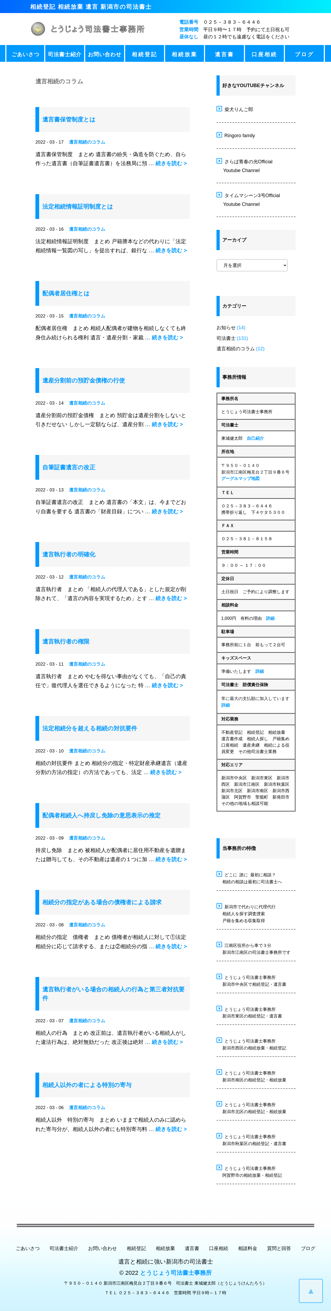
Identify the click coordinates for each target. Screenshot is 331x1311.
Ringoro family (235, 135)
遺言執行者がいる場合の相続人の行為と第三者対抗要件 (113, 993)
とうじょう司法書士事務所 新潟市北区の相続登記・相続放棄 (251, 1107)
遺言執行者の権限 (65, 641)
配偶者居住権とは (66, 293)
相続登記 (144, 54)
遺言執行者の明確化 (68, 554)
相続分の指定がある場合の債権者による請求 (102, 902)
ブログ (304, 54)
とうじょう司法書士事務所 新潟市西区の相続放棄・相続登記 (251, 1044)
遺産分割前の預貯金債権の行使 (83, 380)
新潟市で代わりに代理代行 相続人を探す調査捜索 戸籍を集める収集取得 (246, 913)
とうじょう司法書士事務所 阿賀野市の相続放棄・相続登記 (249, 1171)
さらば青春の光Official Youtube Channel (244, 165)
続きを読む (171, 163)
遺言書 (224, 54)
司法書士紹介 (64, 54)
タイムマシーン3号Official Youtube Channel (248, 199)
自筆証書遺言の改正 (68, 467)
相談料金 (247, 1248)
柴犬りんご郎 (234, 108)
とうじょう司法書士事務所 (176, 1272)
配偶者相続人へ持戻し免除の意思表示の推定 (101, 815)
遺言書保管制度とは (69, 119)
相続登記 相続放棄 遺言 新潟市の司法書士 (91, 6)
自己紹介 (255, 438)
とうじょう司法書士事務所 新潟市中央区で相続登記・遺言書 (251, 980)
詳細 (270, 618)
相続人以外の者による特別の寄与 (87, 1085)
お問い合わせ (104, 54)
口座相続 (264, 54)
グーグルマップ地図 (240, 478)
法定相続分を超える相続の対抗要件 (89, 728)
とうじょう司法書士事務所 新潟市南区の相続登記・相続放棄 (251, 1075)
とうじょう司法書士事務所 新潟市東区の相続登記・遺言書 (249, 1012)
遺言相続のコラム (87, 142)
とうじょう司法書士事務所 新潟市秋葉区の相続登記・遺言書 (251, 1139)
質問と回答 (279, 1248)
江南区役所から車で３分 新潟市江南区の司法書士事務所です (253, 948)
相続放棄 (184, 54)
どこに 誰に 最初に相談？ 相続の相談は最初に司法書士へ (249, 877)
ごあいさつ (25, 54)
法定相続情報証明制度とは (77, 206)
